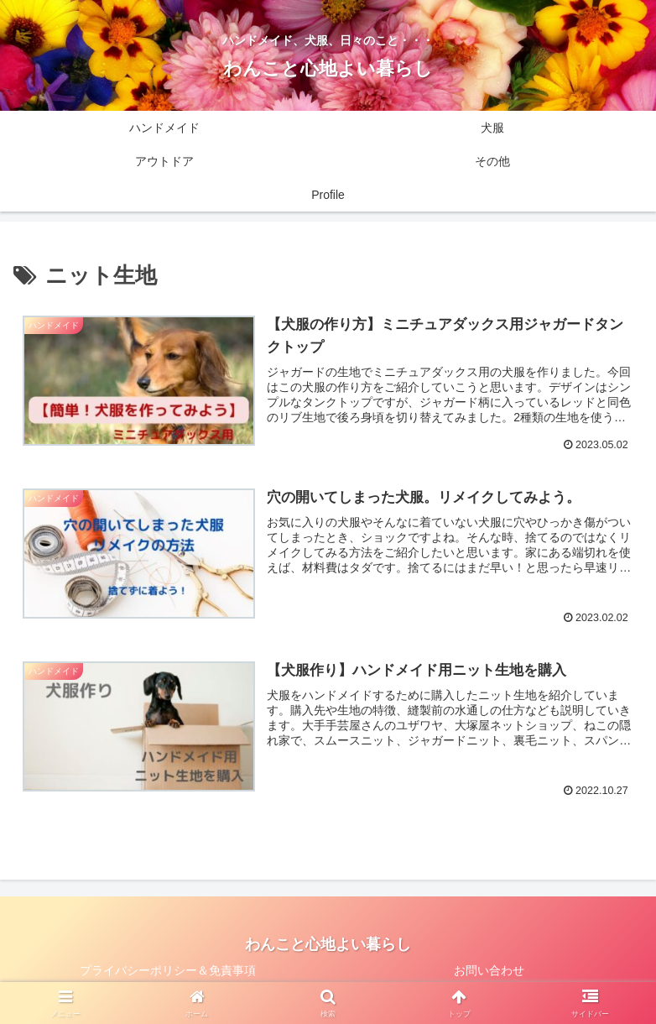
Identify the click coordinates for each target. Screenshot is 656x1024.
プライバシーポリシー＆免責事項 (168, 970)
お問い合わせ (489, 970)
